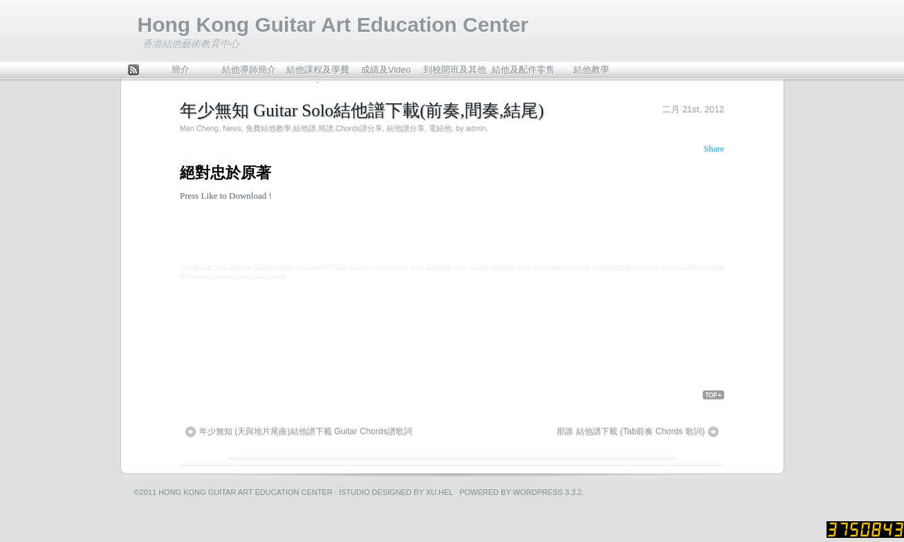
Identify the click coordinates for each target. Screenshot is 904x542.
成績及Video (386, 69)
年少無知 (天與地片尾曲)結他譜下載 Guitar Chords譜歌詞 (305, 431)
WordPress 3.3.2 (547, 492)
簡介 (181, 69)
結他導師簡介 (249, 69)
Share (713, 148)
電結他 (440, 128)
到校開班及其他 (454, 69)
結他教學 (591, 69)
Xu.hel (439, 492)
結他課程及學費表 (317, 73)
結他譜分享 (406, 128)
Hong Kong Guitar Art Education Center (333, 24)
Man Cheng (199, 128)
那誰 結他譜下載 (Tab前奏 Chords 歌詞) (631, 431)
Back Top (713, 395)
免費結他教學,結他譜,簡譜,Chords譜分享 (314, 128)
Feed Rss (133, 71)
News (232, 128)
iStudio (354, 492)
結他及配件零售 (523, 69)
